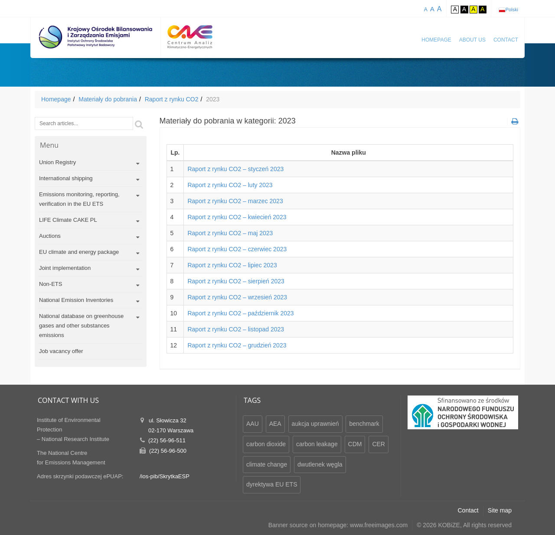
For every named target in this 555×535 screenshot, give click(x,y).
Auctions (50, 236)
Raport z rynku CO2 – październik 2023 (240, 313)
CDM (355, 444)
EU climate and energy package (79, 252)
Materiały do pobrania (107, 99)
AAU (252, 423)
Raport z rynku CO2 (172, 99)
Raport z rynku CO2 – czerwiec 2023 (237, 249)
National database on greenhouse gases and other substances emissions (81, 325)
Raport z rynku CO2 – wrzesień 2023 (237, 297)
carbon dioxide (266, 444)
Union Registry (57, 162)
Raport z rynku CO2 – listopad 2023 (235, 329)
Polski (512, 9)
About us (472, 40)
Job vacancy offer (61, 351)
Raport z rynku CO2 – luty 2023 (229, 185)
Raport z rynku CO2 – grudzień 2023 (236, 345)
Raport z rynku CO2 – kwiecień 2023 (236, 217)
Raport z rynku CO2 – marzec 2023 (235, 201)
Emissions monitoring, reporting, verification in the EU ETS (79, 199)
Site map (500, 510)
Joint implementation (65, 268)
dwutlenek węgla (320, 464)
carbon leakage (317, 444)
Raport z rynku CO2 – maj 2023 (230, 233)
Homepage (436, 40)
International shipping (66, 178)
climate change (266, 464)
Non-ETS (50, 284)
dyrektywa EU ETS (271, 484)
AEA (275, 423)
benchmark (364, 423)
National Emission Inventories (76, 300)
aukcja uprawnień (315, 423)
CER (378, 444)
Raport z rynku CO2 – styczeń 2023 (235, 168)
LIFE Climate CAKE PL (68, 220)
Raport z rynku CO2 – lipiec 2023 (232, 265)
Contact (505, 40)
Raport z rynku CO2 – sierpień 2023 (235, 281)
